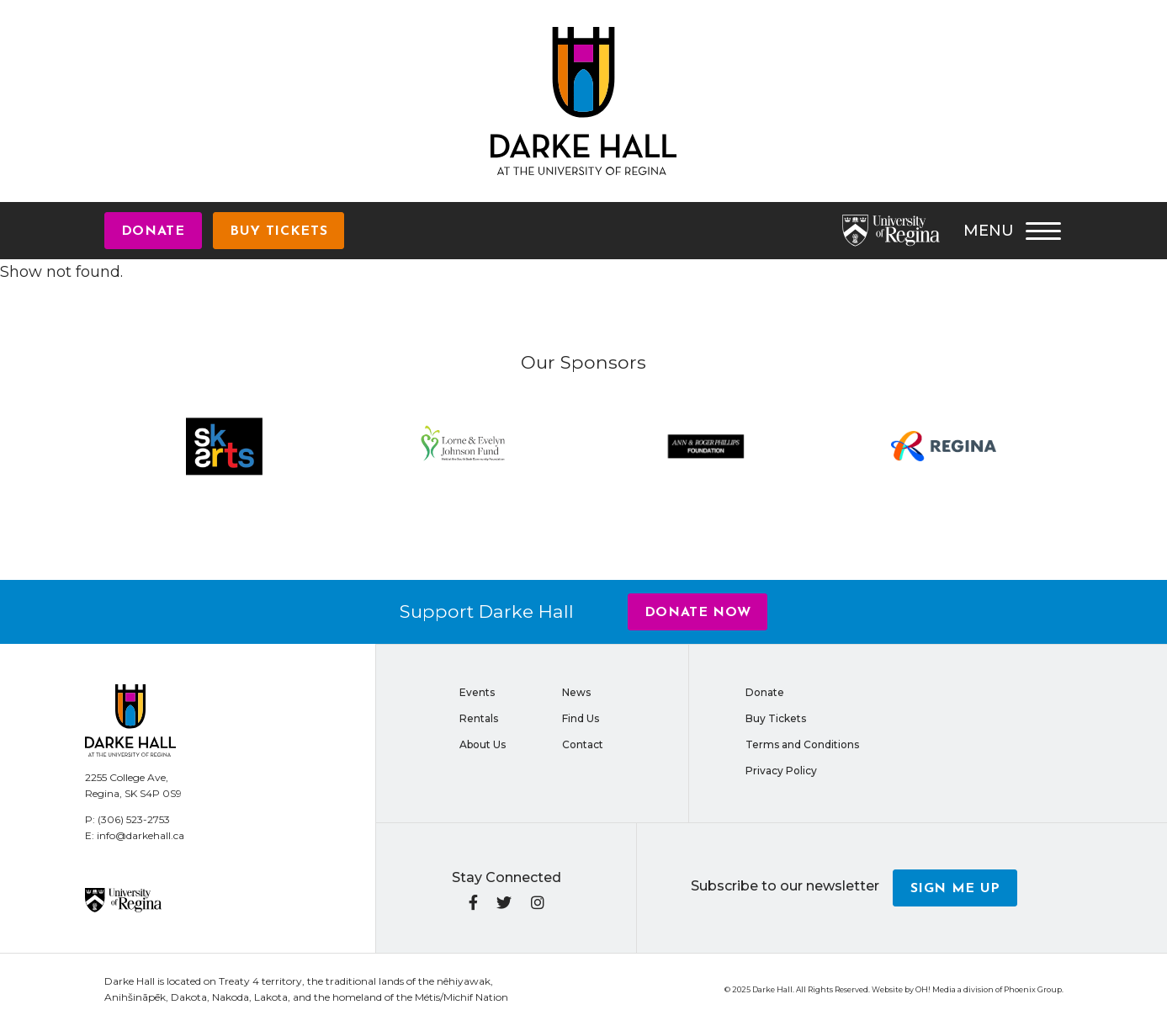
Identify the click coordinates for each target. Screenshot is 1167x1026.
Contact (582, 744)
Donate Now (698, 612)
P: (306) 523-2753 (127, 819)
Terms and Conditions (802, 744)
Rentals (478, 718)
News (576, 692)
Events (477, 692)
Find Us (580, 718)
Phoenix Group (1033, 989)
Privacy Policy (781, 770)
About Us (482, 744)
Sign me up (955, 889)
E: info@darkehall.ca (134, 835)
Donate (153, 231)
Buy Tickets (278, 231)
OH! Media (935, 989)
